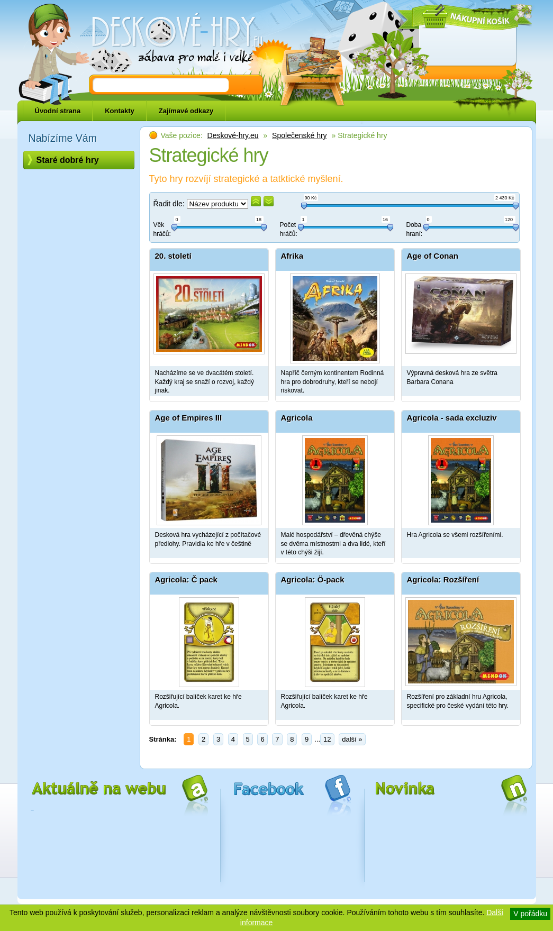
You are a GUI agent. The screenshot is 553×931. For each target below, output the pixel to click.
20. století (173, 255)
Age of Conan (433, 255)
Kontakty (119, 111)
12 (327, 739)
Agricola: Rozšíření (443, 579)
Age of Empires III (188, 417)
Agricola (297, 417)
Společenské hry (299, 135)
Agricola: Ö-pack (313, 579)
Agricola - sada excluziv (452, 417)
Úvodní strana (58, 111)
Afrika (292, 255)
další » (352, 739)
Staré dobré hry (68, 160)
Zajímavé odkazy (186, 111)
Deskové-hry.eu (233, 135)
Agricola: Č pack (186, 579)
